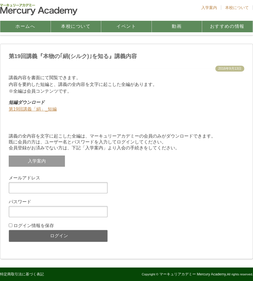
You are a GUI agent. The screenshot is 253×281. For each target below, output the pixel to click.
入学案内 (209, 7)
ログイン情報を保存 (33, 225)
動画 (177, 26)
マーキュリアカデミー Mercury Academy (192, 274)
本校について (237, 7)
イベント (126, 26)
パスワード (20, 201)
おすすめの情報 (227, 26)
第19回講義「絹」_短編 (33, 109)
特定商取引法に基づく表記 (22, 274)
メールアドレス (24, 177)
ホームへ (25, 26)
